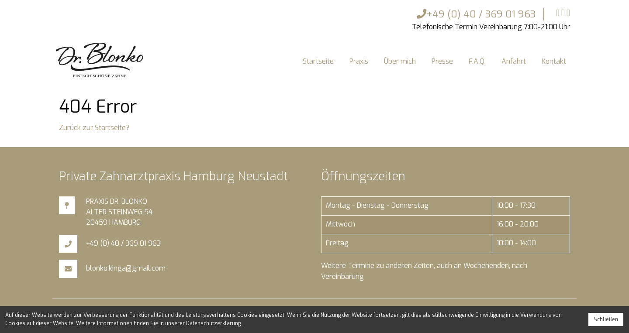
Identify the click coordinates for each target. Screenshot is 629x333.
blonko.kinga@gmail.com (126, 268)
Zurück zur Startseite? (94, 127)
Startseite (318, 61)
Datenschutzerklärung (213, 323)
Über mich (400, 61)
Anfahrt (513, 61)
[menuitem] (318, 61)
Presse (442, 61)
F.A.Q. (477, 61)
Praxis (358, 61)
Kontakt (554, 61)
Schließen (606, 319)
